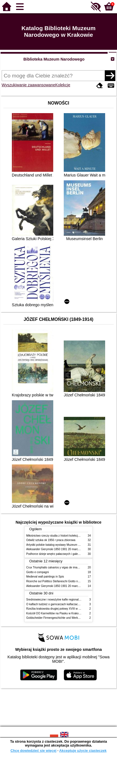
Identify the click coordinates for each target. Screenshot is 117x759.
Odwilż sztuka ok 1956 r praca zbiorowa (50, 540)
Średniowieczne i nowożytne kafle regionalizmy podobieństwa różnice (69, 599)
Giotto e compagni (37, 572)
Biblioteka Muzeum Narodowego (53, 59)
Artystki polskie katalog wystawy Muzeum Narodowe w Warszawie (67, 544)
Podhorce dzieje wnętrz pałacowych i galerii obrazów (58, 553)
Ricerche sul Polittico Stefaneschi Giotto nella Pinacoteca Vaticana (67, 581)
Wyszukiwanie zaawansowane (28, 85)
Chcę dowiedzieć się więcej (33, 750)
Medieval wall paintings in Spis (45, 576)
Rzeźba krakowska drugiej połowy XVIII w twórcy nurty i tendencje (67, 608)
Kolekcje (62, 85)
